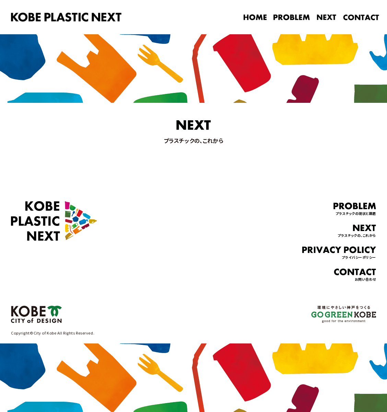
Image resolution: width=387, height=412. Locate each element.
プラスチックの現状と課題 (354, 209)
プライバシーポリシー (339, 253)
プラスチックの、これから (357, 231)
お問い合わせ (355, 275)
